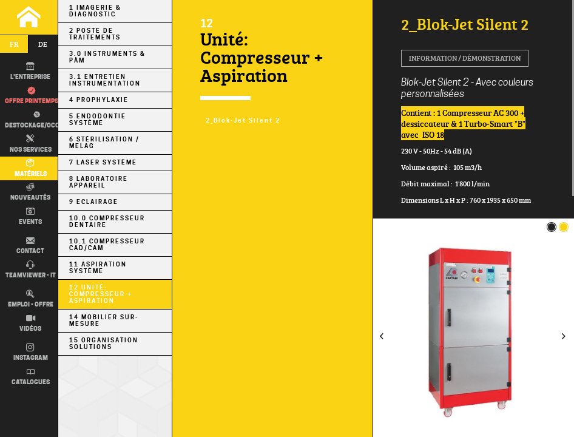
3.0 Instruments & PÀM (107, 57)
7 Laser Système (103, 162)
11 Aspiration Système (98, 267)
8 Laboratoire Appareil (98, 182)
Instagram (30, 353)
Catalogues (31, 377)
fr (14, 44)
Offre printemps (31, 96)
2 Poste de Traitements (95, 34)
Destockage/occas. (35, 119)
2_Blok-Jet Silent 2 (243, 120)
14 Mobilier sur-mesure (103, 320)
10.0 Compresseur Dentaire (107, 221)
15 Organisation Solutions (103, 343)
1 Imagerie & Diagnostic (95, 11)
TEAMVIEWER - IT (30, 270)
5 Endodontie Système (97, 119)
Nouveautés (30, 192)
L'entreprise (30, 72)
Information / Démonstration (465, 58)
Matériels (31, 168)
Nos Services (31, 144)
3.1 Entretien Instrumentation (105, 80)
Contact (30, 246)
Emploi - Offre (30, 299)
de (42, 44)
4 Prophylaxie (99, 100)
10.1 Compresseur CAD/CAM (107, 244)
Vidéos (30, 323)
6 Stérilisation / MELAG (104, 142)
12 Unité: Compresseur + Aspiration (100, 294)
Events (30, 216)
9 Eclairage (93, 201)
